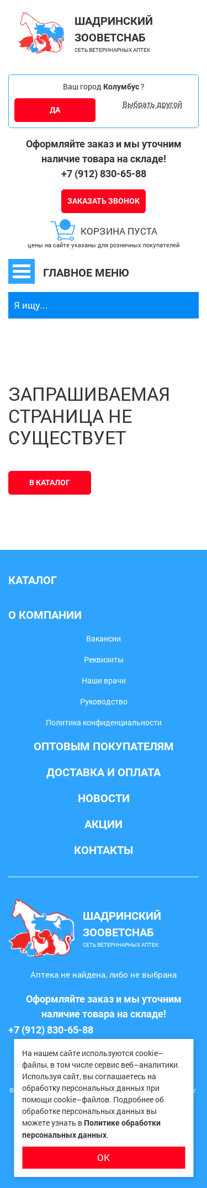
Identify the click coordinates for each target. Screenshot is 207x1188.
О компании (45, 615)
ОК (103, 1157)
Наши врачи (104, 680)
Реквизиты (104, 659)
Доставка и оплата (103, 772)
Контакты (103, 850)
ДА (55, 109)
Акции (103, 824)
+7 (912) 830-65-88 (103, 173)
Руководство (104, 701)
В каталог (49, 482)
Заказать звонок (103, 201)
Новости (104, 798)
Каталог (32, 580)
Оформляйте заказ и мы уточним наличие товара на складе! (104, 151)
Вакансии (103, 638)
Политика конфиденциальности (104, 722)
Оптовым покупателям (104, 746)
